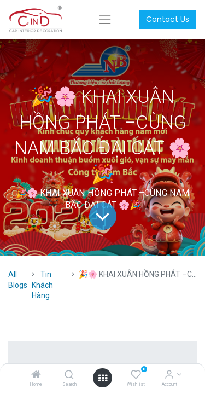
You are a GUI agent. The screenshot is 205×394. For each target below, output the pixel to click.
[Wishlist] (136, 375)
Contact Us (167, 19)
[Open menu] (102, 378)
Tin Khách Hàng (42, 285)
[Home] (36, 375)
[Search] (69, 375)
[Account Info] (169, 375)
